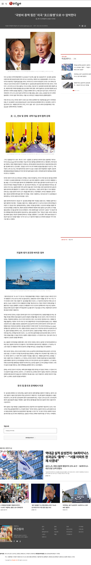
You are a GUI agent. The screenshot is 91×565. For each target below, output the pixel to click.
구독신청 (81, 529)
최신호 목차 (69, 529)
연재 (67, 526)
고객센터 (28, 553)
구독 (75, 58)
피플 (55, 534)
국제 (55, 529)
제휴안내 (23, 553)
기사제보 (81, 526)
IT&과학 (56, 532)
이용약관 (33, 553)
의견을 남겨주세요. (10, 430)
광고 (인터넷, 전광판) (15, 553)
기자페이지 (69, 534)
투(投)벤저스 (66, 58)
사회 (43, 529)
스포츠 (43, 534)
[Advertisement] (21, 233)
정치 (43, 526)
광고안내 (81, 532)
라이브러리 (69, 532)
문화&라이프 (45, 532)
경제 (55, 526)
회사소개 (7, 553)
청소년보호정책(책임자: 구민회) (52, 553)
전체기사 (44, 537)
